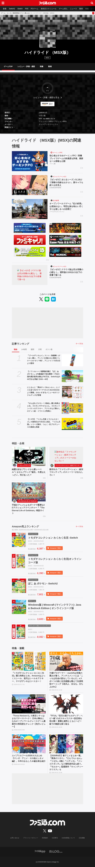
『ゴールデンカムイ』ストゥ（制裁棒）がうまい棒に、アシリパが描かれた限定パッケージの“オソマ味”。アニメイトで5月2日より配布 (43, 359)
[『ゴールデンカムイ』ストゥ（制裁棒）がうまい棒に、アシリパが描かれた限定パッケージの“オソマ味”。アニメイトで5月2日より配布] (72, 360)
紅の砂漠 (56, 200)
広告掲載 (82, 838)
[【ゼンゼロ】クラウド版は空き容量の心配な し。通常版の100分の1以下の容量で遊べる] (30, 275)
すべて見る (79, 343)
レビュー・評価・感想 (26, 66)
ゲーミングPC (57, 152)
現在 (15, 349)
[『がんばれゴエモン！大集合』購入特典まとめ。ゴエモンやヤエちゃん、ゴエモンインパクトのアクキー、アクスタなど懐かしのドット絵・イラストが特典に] (72, 408)
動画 (81, 9)
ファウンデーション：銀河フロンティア (69, 465)
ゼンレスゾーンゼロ (59, 176)
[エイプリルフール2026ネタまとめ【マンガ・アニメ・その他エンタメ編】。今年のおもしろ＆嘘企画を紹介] (29, 743)
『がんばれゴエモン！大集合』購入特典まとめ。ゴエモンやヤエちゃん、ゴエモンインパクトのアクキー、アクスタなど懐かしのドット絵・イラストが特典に (43, 407)
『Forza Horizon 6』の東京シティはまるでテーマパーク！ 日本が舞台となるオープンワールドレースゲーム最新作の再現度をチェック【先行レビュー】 (29, 721)
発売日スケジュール (48, 9)
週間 (32, 349)
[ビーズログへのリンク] (55, 851)
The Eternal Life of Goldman (27, 501)
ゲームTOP (8, 66)
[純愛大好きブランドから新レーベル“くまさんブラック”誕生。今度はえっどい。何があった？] (29, 456)
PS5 (26, 9)
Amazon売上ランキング (25, 526)
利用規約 (45, 838)
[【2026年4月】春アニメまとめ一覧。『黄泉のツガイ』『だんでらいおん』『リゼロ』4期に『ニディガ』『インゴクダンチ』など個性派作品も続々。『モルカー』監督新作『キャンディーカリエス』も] (66, 743)
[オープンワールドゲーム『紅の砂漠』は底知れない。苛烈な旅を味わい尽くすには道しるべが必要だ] (30, 209)
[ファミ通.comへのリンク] (47, 2)
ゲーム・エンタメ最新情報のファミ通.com (15, 13)
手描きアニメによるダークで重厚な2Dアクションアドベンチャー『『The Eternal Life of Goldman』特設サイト (28, 509)
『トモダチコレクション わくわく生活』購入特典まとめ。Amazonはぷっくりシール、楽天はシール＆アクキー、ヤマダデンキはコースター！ (28, 677)
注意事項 (55, 838)
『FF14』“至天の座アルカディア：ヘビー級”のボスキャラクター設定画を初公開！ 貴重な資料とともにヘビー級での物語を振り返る (66, 720)
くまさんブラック (24, 465)
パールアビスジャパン (56, 211)
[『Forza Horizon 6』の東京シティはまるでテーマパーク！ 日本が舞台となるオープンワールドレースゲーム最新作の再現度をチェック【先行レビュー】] (29, 703)
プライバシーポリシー (30, 838)
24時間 (24, 349)
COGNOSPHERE (55, 188)
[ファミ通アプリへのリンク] (40, 851)
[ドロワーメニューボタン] (3, 3)
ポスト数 (49, 349)
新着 (4, 9)
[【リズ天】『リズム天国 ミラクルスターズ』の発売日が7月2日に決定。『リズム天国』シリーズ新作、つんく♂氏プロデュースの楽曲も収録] (72, 424)
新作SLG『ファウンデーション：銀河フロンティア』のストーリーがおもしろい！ (66, 472)
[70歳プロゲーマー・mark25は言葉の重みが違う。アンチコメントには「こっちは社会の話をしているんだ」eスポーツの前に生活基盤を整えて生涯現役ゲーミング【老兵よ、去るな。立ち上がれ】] (66, 661)
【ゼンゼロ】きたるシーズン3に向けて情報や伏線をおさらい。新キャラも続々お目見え (66, 182)
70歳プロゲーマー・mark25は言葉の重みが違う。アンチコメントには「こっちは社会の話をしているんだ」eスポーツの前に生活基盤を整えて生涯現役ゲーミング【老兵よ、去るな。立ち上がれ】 (66, 680)
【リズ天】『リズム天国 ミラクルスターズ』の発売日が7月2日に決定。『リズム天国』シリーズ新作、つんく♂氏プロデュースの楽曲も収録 (43, 423)
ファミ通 (52, 164)
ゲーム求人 (63, 9)
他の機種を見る (48, 119)
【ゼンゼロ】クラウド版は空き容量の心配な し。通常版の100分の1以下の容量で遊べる (66, 272)
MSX (40, 119)
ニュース (73, 9)
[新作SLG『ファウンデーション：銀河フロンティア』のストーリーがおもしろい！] (66, 456)
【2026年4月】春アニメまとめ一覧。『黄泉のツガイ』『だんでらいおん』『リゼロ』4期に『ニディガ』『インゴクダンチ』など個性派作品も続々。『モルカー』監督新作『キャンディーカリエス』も (66, 762)
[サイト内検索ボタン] (92, 3)
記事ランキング (20, 343)
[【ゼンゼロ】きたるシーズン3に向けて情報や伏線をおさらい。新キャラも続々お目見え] (30, 185)
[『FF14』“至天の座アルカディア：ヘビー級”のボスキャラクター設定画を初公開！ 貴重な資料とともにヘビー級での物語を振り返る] (66, 703)
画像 (41, 66)
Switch (20, 9)
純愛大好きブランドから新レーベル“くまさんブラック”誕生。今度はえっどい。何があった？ (29, 472)
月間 (40, 349)
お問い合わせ (14, 838)
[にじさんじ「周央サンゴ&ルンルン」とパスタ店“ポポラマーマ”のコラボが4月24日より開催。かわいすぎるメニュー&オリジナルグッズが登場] (72, 392)
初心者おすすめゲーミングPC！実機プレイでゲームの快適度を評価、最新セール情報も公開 (66, 158)
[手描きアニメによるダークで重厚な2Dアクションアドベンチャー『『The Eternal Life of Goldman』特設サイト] (29, 491)
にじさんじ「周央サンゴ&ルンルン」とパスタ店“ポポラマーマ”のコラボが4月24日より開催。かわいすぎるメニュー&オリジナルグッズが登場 (43, 391)
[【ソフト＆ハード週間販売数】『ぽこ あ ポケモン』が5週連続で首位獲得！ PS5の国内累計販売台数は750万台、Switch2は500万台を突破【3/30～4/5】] (72, 376)
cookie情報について (68, 838)
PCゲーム (34, 9)
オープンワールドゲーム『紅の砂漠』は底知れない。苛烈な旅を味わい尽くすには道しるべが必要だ (66, 206)
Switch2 (12, 9)
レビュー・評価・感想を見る (46, 97)
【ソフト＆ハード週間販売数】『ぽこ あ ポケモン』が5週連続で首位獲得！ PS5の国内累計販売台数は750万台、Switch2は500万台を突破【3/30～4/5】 (43, 375)
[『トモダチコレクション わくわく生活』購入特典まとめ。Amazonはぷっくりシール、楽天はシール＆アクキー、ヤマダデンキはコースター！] (29, 661)
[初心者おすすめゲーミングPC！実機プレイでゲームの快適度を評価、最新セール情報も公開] (30, 161)
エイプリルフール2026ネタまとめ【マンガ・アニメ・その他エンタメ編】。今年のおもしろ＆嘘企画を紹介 (29, 758)
